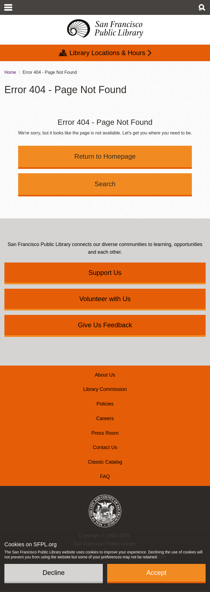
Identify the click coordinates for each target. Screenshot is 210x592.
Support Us (105, 272)
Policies (105, 404)
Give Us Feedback (105, 325)
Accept (156, 572)
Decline (54, 572)
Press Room (104, 433)
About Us (105, 375)
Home (10, 72)
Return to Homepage (105, 156)
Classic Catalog (105, 462)
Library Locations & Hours (107, 52)
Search (105, 184)
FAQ (105, 476)
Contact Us (105, 447)
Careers (105, 418)
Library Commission (105, 389)
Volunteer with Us (105, 298)
